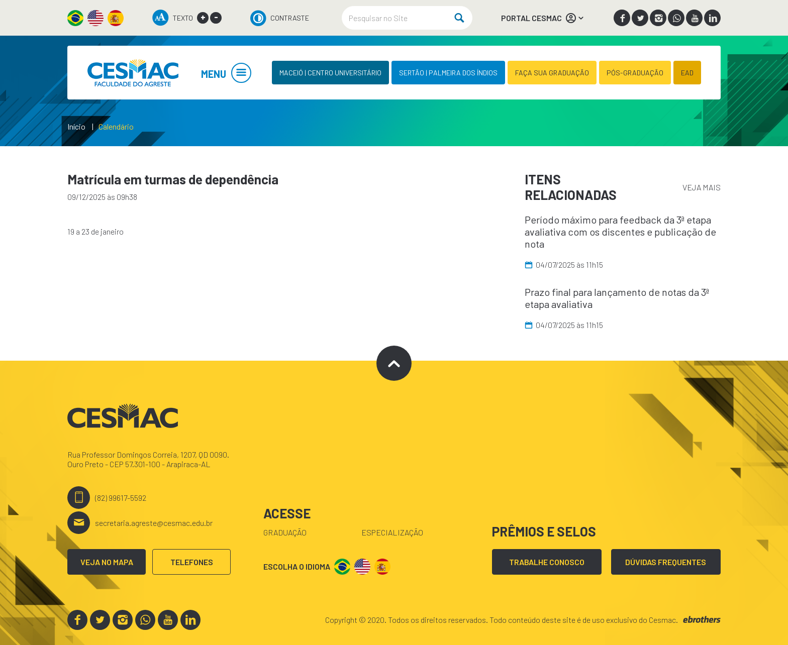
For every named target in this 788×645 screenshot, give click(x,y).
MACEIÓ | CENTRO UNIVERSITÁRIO (330, 72)
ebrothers (702, 619)
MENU (226, 74)
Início (76, 126)
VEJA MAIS (701, 187)
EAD (687, 72)
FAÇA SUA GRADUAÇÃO (552, 72)
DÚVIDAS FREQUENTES (665, 562)
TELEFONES (191, 562)
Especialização (392, 532)
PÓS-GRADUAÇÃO (635, 72)
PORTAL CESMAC (543, 18)
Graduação (285, 532)
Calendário (116, 126)
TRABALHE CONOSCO (546, 562)
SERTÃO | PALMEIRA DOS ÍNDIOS (448, 72)
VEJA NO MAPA (106, 562)
